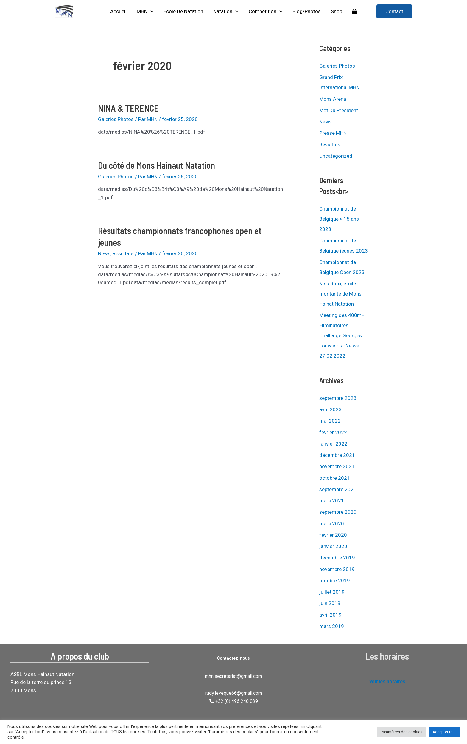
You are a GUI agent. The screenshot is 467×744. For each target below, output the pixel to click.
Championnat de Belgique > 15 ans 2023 (339, 219)
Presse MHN (333, 133)
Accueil (118, 11)
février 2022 (333, 432)
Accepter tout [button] (444, 732)
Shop (336, 11)
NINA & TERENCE (128, 108)
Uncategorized (335, 156)
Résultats (123, 253)
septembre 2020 (338, 512)
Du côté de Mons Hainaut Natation (156, 165)
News (104, 253)
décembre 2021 (337, 455)
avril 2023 (330, 409)
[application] (150, 11)
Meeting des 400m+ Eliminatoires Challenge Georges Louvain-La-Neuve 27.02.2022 (342, 335)
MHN (145, 11)
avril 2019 (330, 615)
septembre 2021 (338, 489)
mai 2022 (330, 421)
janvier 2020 (333, 546)
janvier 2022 (333, 444)
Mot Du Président (338, 110)
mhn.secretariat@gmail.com (233, 676)
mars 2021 (331, 501)
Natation (225, 11)
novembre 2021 (337, 466)
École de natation (183, 11)
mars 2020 (331, 524)
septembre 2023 (338, 398)
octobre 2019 (334, 581)
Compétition (265, 11)
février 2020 (333, 535)
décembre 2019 (337, 558)
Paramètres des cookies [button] (401, 732)
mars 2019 (331, 626)
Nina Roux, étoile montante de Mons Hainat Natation (340, 294)
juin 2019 (329, 603)
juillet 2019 (332, 592)
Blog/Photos (306, 11)
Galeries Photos (116, 119)
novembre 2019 (337, 569)
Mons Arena (332, 99)
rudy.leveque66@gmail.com (233, 693)
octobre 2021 (334, 478)
